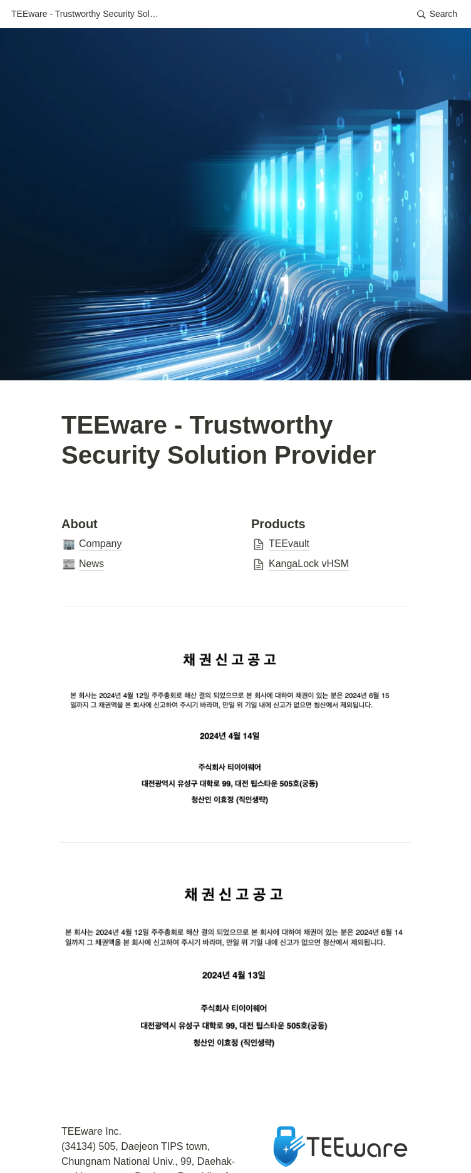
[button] (86, 14)
